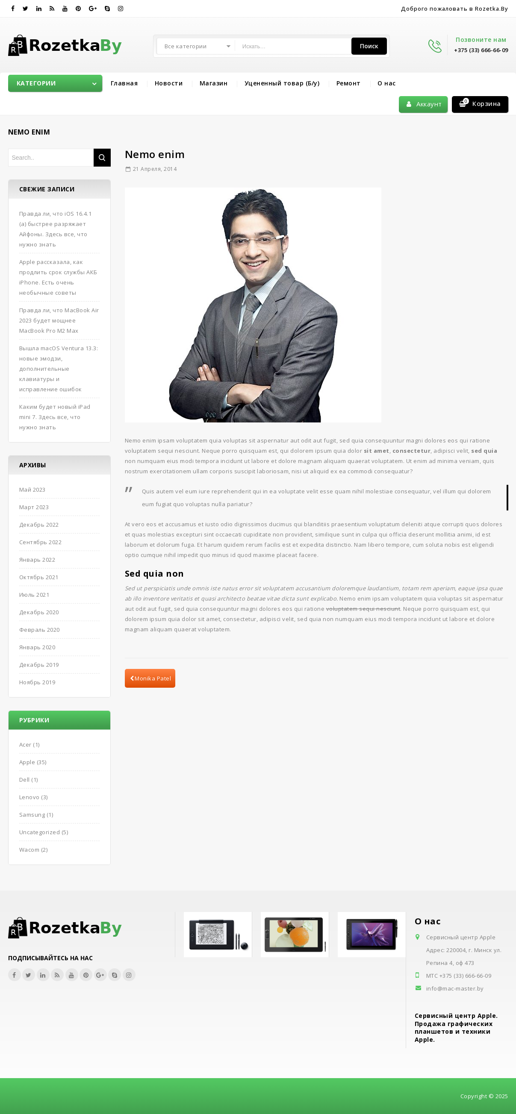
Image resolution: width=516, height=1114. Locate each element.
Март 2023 (34, 507)
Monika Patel (150, 678)
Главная (124, 83)
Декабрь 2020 (39, 612)
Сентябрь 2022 (40, 542)
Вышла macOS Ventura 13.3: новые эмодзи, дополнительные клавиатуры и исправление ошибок (58, 368)
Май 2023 (32, 489)
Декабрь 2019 (39, 664)
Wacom (29, 849)
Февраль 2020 (39, 629)
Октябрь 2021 (39, 577)
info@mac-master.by (455, 988)
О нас (386, 83)
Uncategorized (39, 832)
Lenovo (29, 797)
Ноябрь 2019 (37, 682)
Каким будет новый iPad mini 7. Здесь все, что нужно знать (55, 417)
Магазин (214, 83)
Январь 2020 (37, 647)
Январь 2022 (37, 559)
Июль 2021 (34, 594)
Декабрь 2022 (39, 524)
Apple (27, 762)
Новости (169, 83)
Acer (25, 744)
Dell (24, 779)
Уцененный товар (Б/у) (282, 83)
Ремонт (348, 83)
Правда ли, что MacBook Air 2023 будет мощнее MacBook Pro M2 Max (59, 320)
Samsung (32, 814)
